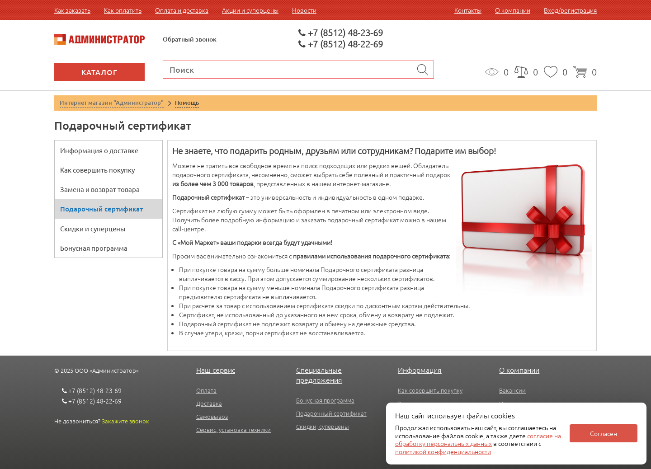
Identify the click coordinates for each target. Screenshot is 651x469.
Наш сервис (215, 370)
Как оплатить (123, 9)
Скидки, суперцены (322, 426)
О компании (512, 9)
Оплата (206, 390)
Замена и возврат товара (100, 189)
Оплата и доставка (181, 9)
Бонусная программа (93, 248)
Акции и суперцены (250, 9)
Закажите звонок (125, 421)
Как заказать (72, 9)
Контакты (467, 9)
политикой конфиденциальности (443, 451)
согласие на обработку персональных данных (478, 439)
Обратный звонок (190, 39)
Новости (304, 9)
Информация (420, 370)
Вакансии (512, 390)
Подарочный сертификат (101, 208)
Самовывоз (212, 416)
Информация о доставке (99, 150)
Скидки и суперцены (92, 228)
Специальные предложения (319, 375)
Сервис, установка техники (233, 429)
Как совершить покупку (97, 169)
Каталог (99, 72)
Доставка (209, 403)
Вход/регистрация (570, 9)
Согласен (603, 433)
